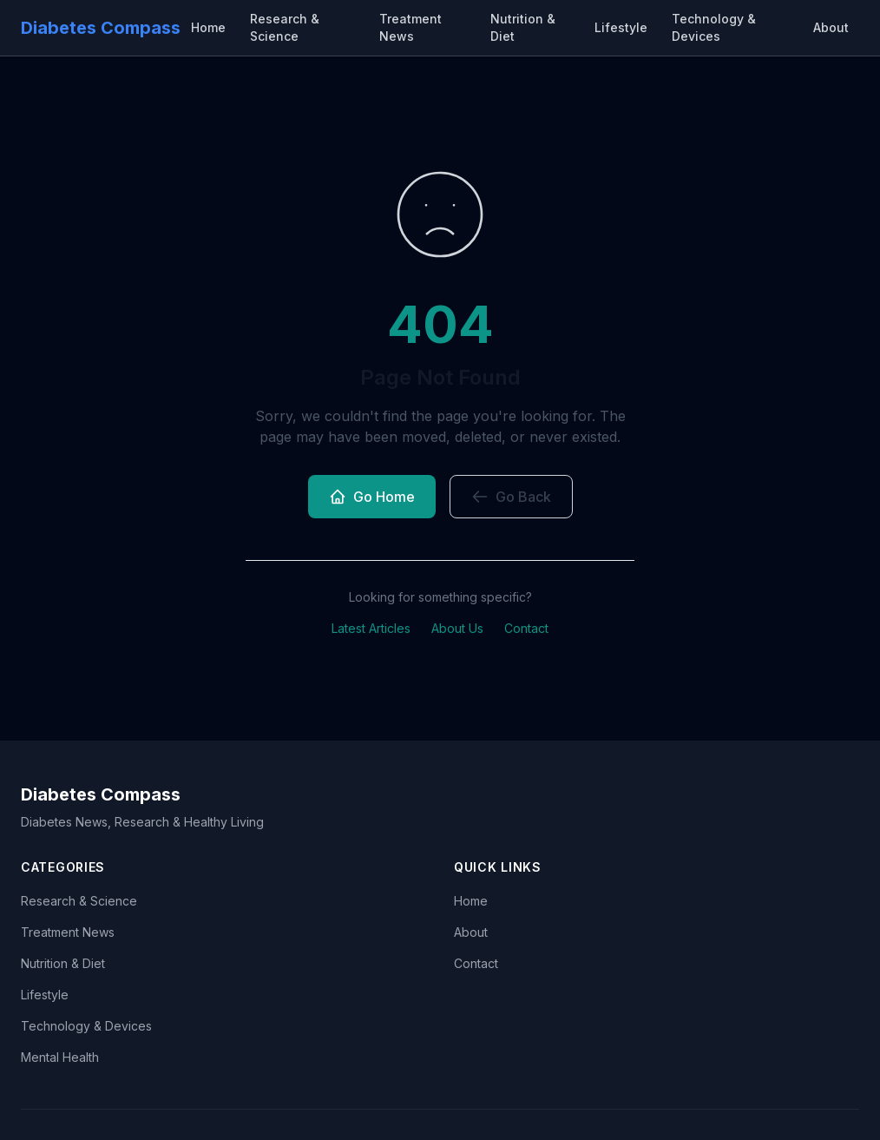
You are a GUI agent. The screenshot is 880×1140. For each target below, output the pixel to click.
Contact (526, 628)
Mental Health (60, 1057)
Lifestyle (620, 27)
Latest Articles (371, 628)
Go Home (372, 496)
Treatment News (410, 27)
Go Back (511, 496)
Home (208, 27)
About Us (457, 628)
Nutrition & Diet (522, 27)
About (831, 27)
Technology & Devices (714, 27)
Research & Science (284, 27)
